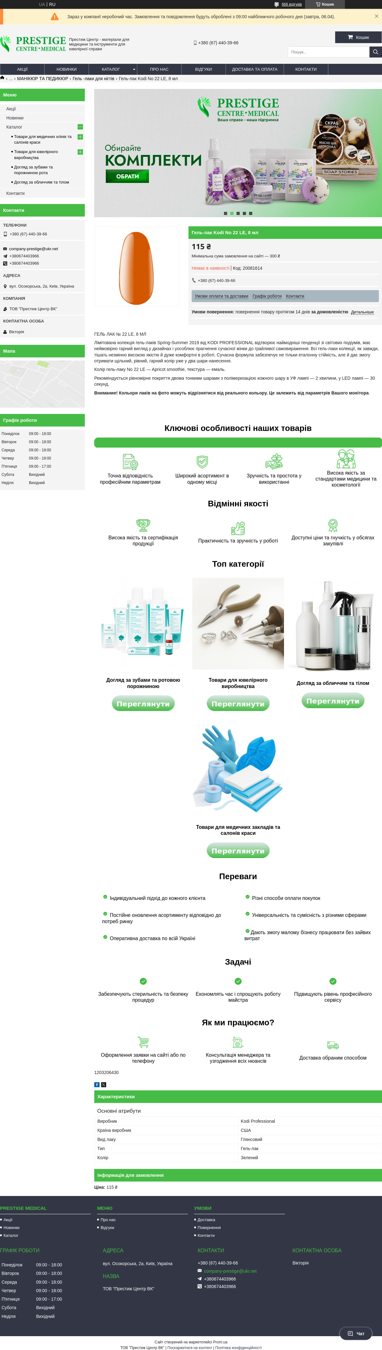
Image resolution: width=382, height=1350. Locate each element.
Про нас (159, 69)
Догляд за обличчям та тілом (41, 182)
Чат (355, 1333)
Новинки (67, 69)
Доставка (206, 1219)
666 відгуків (292, 4)
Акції (22, 69)
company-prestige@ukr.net (33, 248)
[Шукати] (375, 52)
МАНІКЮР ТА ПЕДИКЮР (42, 78)
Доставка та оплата (254, 69)
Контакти (306, 69)
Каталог (111, 69)
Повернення (209, 1227)
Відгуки (203, 69)
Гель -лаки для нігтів (93, 78)
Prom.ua (220, 1342)
